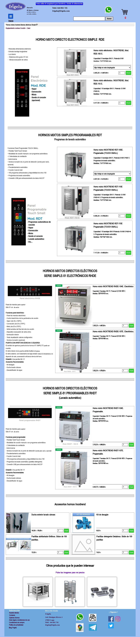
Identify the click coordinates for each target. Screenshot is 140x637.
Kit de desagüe (102, 514)
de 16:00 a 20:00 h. (32, 14)
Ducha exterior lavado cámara (43, 514)
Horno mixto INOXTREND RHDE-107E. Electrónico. (113, 331)
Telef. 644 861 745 (59, 8)
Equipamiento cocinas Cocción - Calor (18, 28)
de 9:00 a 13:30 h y (31, 12)
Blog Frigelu (13, 628)
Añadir (128, 73)
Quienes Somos (14, 618)
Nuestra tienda (14, 613)
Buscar (109, 19)
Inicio (10, 21)
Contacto (12, 615)
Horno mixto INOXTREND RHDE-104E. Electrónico (113, 286)
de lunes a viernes (33, 10)
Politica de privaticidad (16, 625)
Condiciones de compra (16, 622)
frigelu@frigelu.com (61, 11)
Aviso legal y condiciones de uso (19, 620)
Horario (30, 8)
